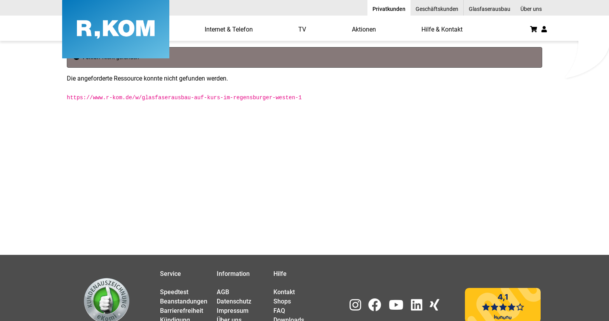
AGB (223, 292)
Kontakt (284, 292)
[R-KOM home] (115, 29)
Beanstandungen (183, 301)
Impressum (233, 310)
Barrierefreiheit (181, 310)
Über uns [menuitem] (531, 9)
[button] (544, 29)
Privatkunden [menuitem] (388, 9)
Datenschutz (234, 301)
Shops (282, 301)
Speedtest (174, 292)
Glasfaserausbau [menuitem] (489, 9)
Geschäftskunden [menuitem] (437, 9)
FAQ (279, 310)
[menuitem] (229, 29)
